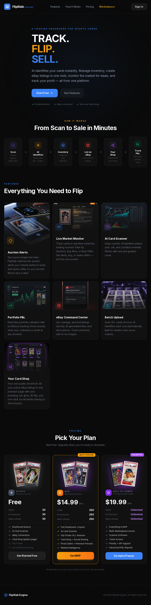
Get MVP (75, 559)
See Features (72, 92)
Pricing (90, 6)
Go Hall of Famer (124, 559)
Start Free (44, 92)
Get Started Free (27, 559)
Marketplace (107, 6)
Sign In (139, 6)
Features (55, 6)
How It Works (73, 6)
